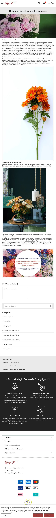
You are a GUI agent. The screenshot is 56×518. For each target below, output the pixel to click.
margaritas (48, 52)
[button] (50, 3)
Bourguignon (7, 326)
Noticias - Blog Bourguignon (11, 363)
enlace (48, 512)
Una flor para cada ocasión (11, 330)
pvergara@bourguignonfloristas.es (15, 473)
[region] (28, 511)
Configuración (6, 515)
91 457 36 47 (10, 470)
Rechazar (48, 515)
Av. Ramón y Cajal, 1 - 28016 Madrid (15, 468)
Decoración (7, 321)
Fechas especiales (9, 317)
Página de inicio (8, 359)
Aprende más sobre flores (11, 40)
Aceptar (38, 515)
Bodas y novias (8, 344)
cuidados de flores (30, 241)
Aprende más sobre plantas (12, 340)
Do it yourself (7, 349)
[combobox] (26, 306)
